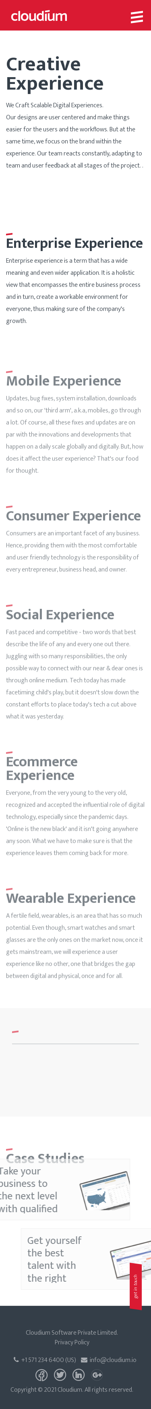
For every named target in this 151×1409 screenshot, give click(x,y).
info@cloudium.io (109, 1360)
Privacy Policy (72, 1342)
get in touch (135, 1286)
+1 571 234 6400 (39, 1360)
